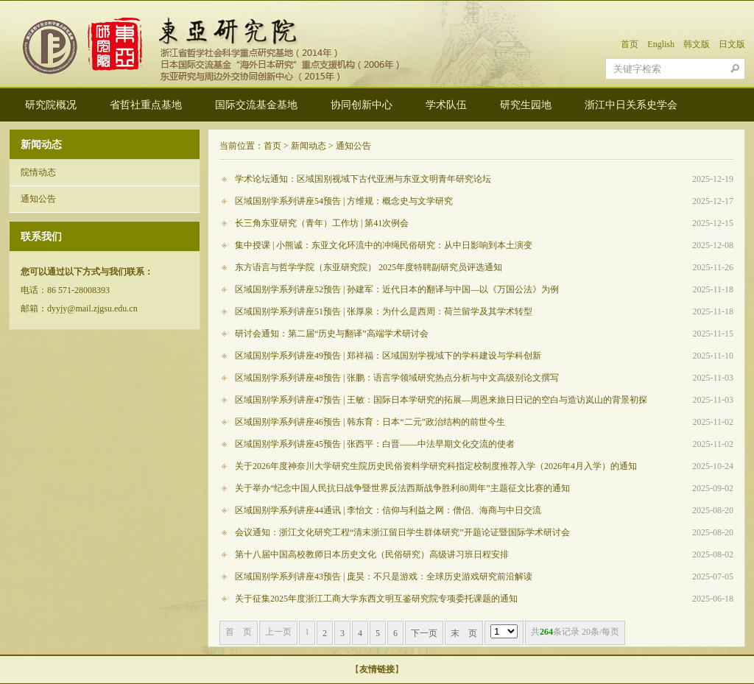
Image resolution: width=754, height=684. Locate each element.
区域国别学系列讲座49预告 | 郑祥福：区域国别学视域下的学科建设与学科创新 (388, 355)
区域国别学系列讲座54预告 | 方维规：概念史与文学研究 (344, 201)
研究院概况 (51, 104)
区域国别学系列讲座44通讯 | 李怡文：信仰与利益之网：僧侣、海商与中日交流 (388, 510)
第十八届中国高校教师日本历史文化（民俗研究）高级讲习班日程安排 (372, 554)
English (660, 44)
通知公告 (38, 199)
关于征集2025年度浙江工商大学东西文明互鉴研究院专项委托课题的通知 (376, 598)
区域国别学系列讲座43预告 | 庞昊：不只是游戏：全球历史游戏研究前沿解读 (383, 576)
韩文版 (696, 44)
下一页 (424, 633)
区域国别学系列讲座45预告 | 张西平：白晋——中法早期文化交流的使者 (375, 444)
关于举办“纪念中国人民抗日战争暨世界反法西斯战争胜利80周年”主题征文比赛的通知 (402, 488)
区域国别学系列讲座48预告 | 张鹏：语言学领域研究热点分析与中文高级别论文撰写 (397, 378)
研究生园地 (526, 104)
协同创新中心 (361, 104)
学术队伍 (446, 104)
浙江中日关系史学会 (631, 104)
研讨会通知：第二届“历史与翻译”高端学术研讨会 (332, 333)
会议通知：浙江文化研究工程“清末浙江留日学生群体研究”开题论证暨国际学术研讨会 (402, 532)
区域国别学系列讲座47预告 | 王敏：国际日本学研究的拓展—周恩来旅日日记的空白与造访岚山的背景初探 (441, 400)
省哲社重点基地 (146, 104)
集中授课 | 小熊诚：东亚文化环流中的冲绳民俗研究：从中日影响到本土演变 (383, 245)
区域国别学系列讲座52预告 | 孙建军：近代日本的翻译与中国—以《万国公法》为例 (397, 289)
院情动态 (38, 172)
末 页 (464, 633)
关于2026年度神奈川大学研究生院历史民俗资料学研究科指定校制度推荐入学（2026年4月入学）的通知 (436, 466)
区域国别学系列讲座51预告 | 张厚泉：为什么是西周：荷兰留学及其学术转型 (383, 311)
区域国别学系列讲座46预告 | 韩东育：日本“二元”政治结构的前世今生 (370, 422)
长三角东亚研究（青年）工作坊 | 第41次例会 (322, 223)
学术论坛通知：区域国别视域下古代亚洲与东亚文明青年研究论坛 (363, 179)
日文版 (732, 44)
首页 (629, 44)
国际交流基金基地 (256, 104)
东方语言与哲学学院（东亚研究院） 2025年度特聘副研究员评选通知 (368, 267)
